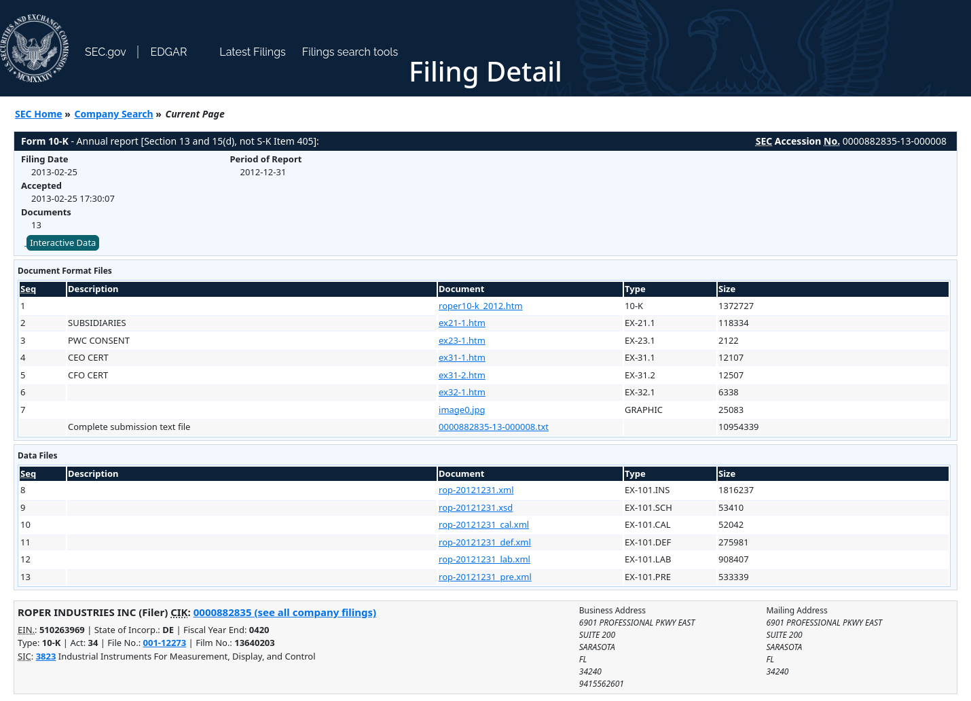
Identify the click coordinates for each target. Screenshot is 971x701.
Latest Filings (252, 52)
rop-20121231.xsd (476, 507)
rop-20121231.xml (476, 490)
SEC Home (38, 113)
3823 (46, 656)
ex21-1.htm (462, 323)
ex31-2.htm (462, 375)
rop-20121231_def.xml (485, 542)
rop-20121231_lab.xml (484, 559)
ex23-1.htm (462, 340)
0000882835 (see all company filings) (285, 612)
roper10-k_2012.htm (481, 306)
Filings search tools (350, 52)
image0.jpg (462, 409)
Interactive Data (63, 242)
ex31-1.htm (462, 357)
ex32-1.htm (462, 392)
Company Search (114, 113)
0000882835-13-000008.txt (494, 426)
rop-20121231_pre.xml (485, 577)
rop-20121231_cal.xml (484, 524)
